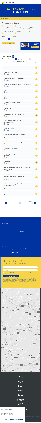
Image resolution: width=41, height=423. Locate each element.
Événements (18, 33)
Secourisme (18, 31)
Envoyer (7, 240)
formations (7, 18)
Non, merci (7, 419)
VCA (29, 31)
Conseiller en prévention (33, 26)
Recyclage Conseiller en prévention (20, 29)
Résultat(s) (4, 58)
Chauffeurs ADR (19, 26)
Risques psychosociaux (7, 31)
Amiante (4, 26)
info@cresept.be (24, 249)
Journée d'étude (6, 33)
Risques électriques (32, 28)
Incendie (30, 27)
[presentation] (12, 237)
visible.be (31, 416)
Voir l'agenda (35, 46)
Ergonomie (18, 27)
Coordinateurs (5, 27)
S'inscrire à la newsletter (11, 276)
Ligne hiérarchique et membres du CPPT (7, 29)
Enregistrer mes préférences (16, 419)
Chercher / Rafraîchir (8, 43)
